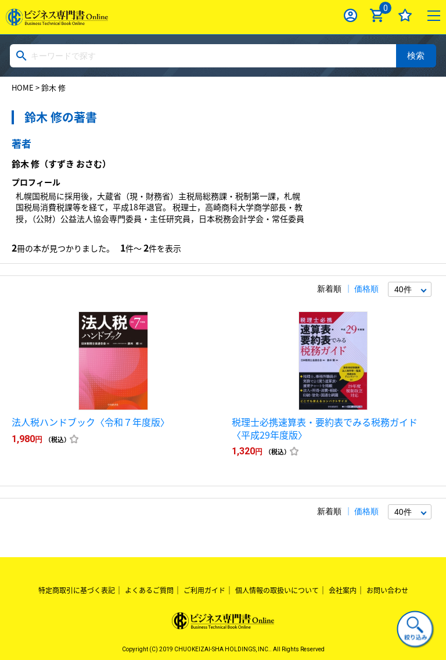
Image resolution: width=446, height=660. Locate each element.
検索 (416, 55)
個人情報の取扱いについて (277, 590)
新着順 (329, 288)
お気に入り (405, 15)
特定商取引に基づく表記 (76, 590)
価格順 (366, 288)
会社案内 (343, 590)
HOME (23, 87)
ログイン (350, 15)
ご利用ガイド (204, 590)
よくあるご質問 (149, 590)
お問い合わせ (387, 590)
